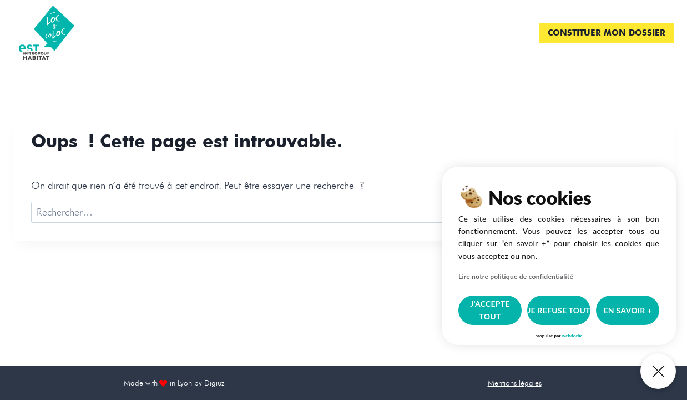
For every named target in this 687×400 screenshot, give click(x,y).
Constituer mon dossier (606, 33)
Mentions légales (515, 382)
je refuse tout (558, 310)
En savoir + (627, 310)
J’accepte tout (490, 310)
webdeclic (572, 335)
